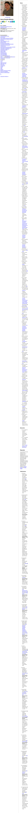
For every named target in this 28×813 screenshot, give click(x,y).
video (25, 88)
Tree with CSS (2, 65)
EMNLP (23, 264)
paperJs (1, 60)
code (27, 591)
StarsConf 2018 (24, 346)
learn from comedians (4, 71)
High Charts (2, 64)
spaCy (1, 67)
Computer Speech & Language (24, 236)
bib (22, 447)
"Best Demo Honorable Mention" (24, 28)
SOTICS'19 (24, 290)
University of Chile (3, 27)
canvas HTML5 (4, 54)
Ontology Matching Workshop (24, 173)
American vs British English (4, 72)
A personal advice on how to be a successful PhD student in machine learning (7, 47)
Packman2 (2, 57)
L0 (1, 61)
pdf (26, 136)
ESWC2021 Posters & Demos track (25, 161)
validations (24, 630)
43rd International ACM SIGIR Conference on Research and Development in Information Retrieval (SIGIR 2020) (25, 224)
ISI (0, 74)
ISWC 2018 (24, 379)
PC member (24, 159)
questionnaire (24, 590)
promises (2, 58)
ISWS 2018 (24, 390)
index (1, 68)
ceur (26, 673)
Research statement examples (5, 70)
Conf (1, 54)
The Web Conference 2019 (25, 308)
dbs (23, 591)
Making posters (3, 51)
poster (23, 609)
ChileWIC (23, 406)
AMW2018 (24, 401)
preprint (23, 741)
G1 (8, 56)
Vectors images (3, 50)
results (23, 652)
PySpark (1, 66)
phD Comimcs (2, 37)
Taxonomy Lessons (3, 52)
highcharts (8, 55)
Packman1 (13, 56)
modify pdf (2, 76)
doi (25, 478)
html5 (1, 56)
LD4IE (23, 420)
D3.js (1, 55)
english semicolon (3, 62)
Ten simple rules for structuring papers (7, 44)
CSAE (27, 270)
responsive (8, 57)
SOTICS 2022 (24, 91)
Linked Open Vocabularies (4, 48)
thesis (25, 447)
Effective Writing (3, 42)
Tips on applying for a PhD (4, 41)
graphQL (1, 69)
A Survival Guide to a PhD (4, 36)
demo (26, 631)
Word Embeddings (3, 53)
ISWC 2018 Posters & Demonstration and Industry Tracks (24, 369)
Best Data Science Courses (4, 43)
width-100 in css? (3, 63)
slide (23, 593)
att (24, 125)
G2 (10, 56)
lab (22, 305)
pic (24, 106)
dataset (23, 651)
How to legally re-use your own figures (6, 38)
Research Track (24, 113)
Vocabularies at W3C (3, 49)
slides (25, 136)
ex (2, 55)
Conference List (3, 45)
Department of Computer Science (6, 26)
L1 (0, 61)
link (24, 131)
